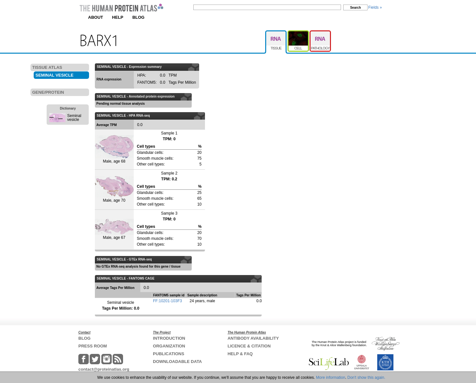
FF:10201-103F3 (167, 301)
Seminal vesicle (74, 117)
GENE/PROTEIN (48, 92)
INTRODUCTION (169, 338)
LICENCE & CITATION (249, 346)
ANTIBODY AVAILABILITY (253, 338)
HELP (117, 17)
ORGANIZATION (169, 346)
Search (355, 7)
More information (330, 377)
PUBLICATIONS (168, 353)
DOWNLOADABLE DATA (177, 361)
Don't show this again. (366, 377)
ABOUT (95, 17)
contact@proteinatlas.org (103, 369)
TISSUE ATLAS (47, 67)
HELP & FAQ (240, 353)
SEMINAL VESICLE (55, 75)
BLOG (138, 17)
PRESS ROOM (92, 346)
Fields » (375, 7)
